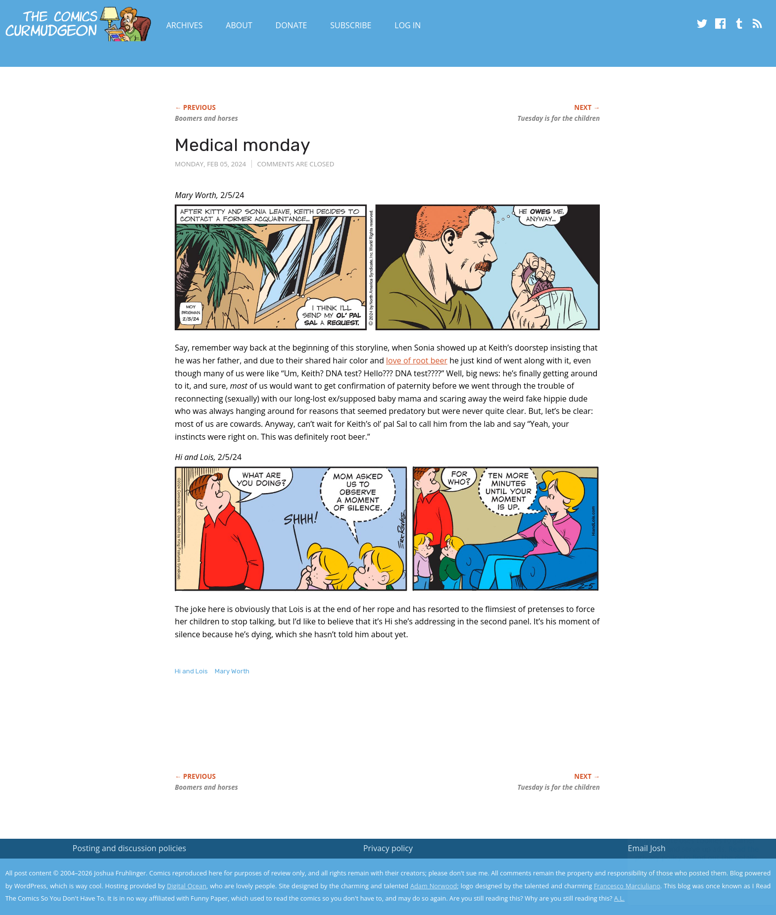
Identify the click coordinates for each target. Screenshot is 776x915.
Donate (291, 25)
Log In (407, 25)
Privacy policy (388, 848)
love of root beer (416, 360)
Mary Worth (232, 671)
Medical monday (242, 144)
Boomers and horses (206, 118)
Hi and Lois (191, 671)
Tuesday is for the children (559, 118)
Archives (184, 25)
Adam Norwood (433, 885)
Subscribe (350, 25)
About (239, 25)
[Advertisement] (355, 734)
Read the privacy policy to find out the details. (688, 853)
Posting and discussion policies (130, 848)
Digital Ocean (186, 885)
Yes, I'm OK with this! (692, 878)
